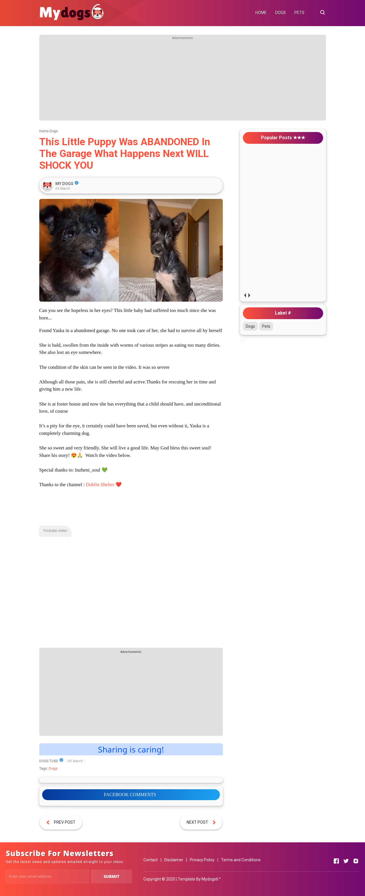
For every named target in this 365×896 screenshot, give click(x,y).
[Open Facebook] (336, 861)
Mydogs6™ (211, 879)
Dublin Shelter (100, 484)
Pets (266, 326)
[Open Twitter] (346, 861)
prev (245, 295)
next (249, 295)
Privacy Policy (202, 860)
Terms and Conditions (241, 860)
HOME (261, 12)
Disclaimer (173, 860)
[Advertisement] (182, 80)
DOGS (280, 12)
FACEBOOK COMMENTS (130, 794)
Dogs (53, 769)
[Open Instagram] (355, 861)
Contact (150, 860)
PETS (299, 12)
